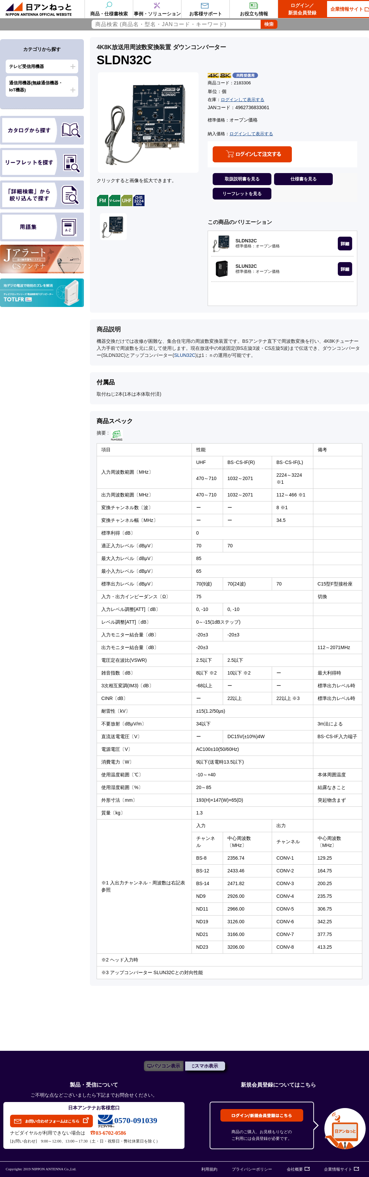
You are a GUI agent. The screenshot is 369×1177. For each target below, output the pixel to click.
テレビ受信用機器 (26, 66)
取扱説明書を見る (242, 178)
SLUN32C (184, 355)
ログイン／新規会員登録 (302, 9)
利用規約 (209, 1169)
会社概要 (295, 1169)
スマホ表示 (206, 1066)
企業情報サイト (338, 1169)
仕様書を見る (304, 178)
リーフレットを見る (242, 193)
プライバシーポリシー (252, 1169)
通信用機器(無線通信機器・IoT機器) (36, 86)
